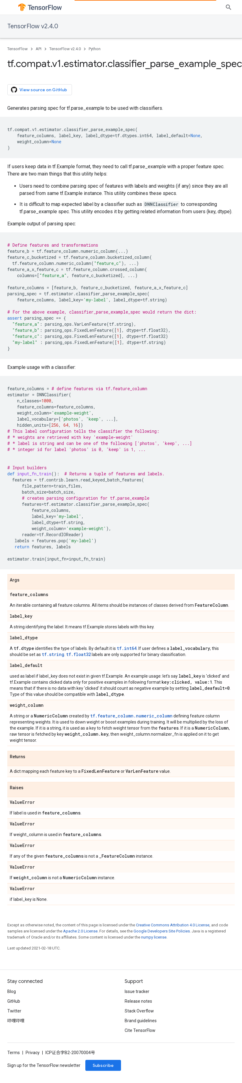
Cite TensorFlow (140, 1030)
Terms (13, 1052)
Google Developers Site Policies (161, 931)
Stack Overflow (139, 1010)
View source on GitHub (39, 90)
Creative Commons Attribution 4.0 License (172, 925)
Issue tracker (137, 991)
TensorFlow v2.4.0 (32, 26)
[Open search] (228, 7)
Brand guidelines (141, 1020)
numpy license (153, 937)
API (38, 49)
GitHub (13, 1001)
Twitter (14, 1010)
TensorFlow (17, 49)
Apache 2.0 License (80, 931)
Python (95, 49)
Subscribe (103, 1065)
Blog (11, 991)
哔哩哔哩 (15, 1020)
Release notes (138, 1001)
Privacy (33, 1052)
